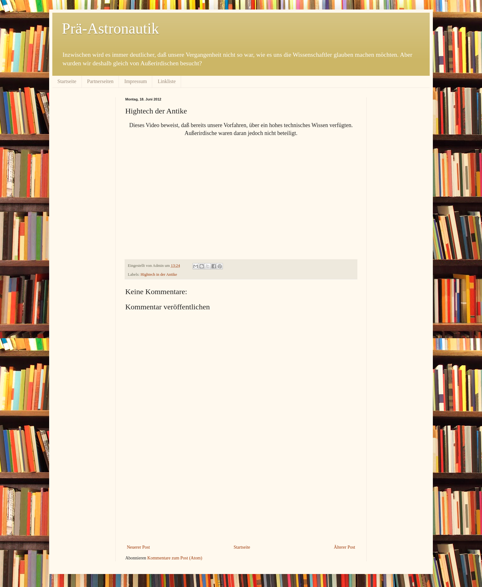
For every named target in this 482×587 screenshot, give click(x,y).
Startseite (66, 81)
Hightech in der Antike (158, 274)
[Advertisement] (241, 495)
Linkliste (167, 81)
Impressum (135, 81)
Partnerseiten (100, 81)
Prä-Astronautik (110, 28)
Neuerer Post (138, 547)
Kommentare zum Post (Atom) (174, 558)
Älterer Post (344, 547)
